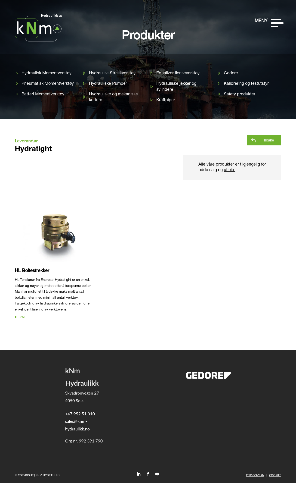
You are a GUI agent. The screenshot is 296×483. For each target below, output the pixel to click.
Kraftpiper (165, 100)
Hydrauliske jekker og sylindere (176, 87)
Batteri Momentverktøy (43, 94)
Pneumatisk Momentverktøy (48, 84)
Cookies (275, 475)
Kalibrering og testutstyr (246, 84)
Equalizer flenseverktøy (178, 73)
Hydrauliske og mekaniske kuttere (113, 97)
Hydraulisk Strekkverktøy (112, 73)
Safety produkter (239, 94)
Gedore (231, 73)
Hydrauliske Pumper (108, 84)
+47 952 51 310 (80, 413)
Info (22, 317)
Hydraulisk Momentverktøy (46, 73)
